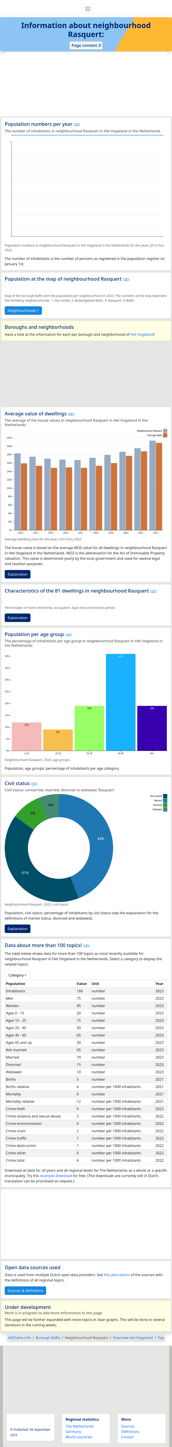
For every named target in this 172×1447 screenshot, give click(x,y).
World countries (79, 1437)
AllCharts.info (19, 1337)
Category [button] (16, 975)
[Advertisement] (86, 84)
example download (56, 1175)
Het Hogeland (142, 334)
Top (161, 1337)
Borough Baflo (48, 1337)
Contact (127, 1437)
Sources (127, 1426)
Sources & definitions (25, 1290)
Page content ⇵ (86, 45)
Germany (73, 1431)
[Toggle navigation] (88, 8)
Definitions (130, 1431)
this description (117, 1274)
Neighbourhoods (22, 310)
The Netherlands (80, 1426)
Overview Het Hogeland (133, 1337)
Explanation (18, 574)
